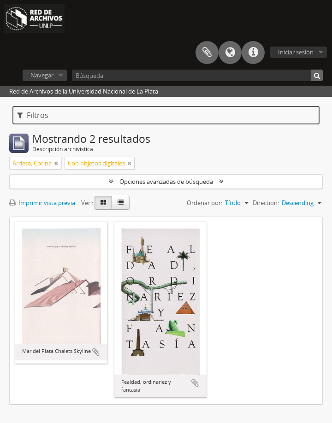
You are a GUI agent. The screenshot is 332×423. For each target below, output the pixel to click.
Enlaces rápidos (253, 52)
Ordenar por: (204, 203)
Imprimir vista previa (42, 203)
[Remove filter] (56, 163)
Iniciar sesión (296, 52)
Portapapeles (207, 52)
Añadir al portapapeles (96, 352)
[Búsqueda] (197, 75)
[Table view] (121, 203)
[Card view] (103, 203)
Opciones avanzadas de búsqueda (166, 181)
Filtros (32, 115)
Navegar (41, 75)
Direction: (266, 203)
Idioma (230, 52)
